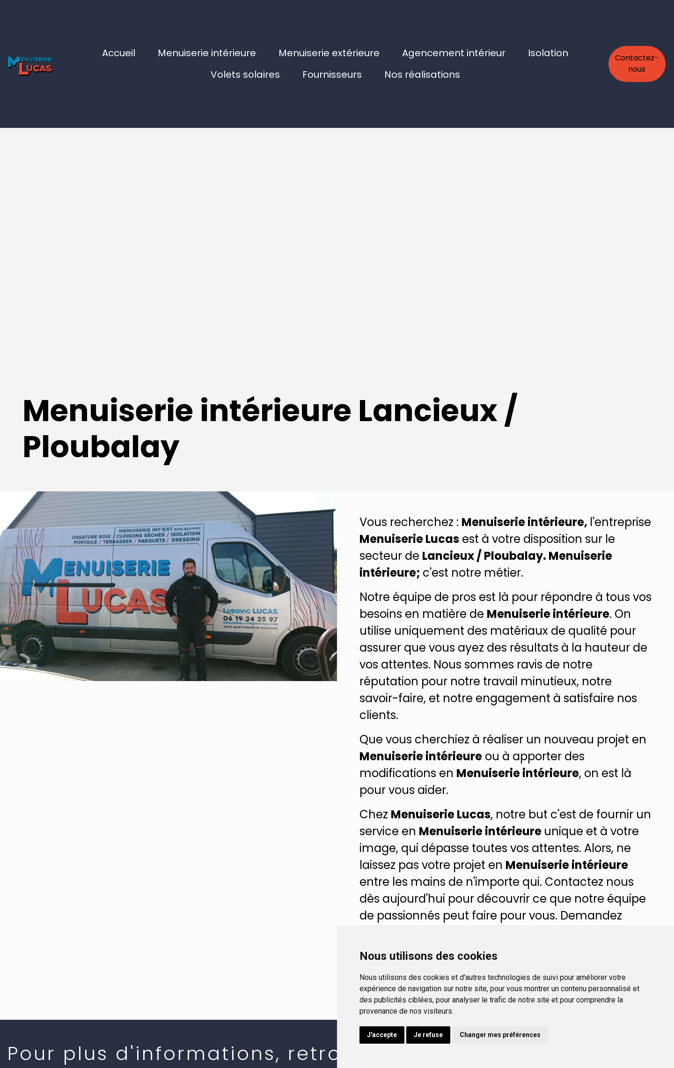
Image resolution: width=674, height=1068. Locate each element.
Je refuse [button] (428, 1034)
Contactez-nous (637, 63)
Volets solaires (245, 74)
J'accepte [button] (382, 1034)
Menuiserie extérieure (329, 52)
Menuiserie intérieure (207, 52)
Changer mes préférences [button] (500, 1034)
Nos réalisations (422, 74)
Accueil (118, 52)
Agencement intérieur (454, 52)
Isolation (548, 52)
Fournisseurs (332, 74)
